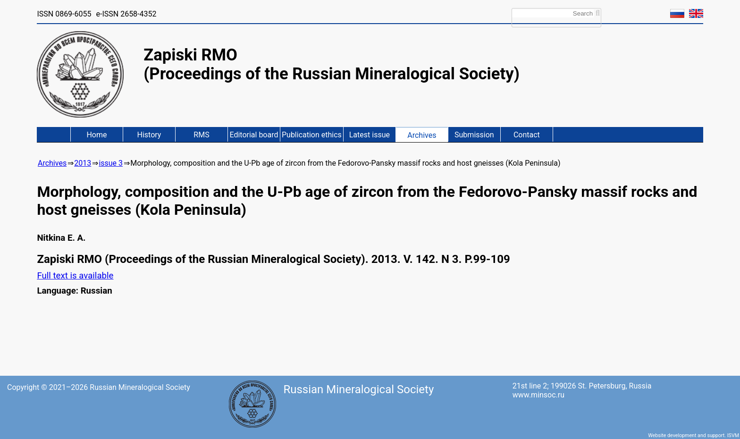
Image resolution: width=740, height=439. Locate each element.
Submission (474, 134)
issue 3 (111, 163)
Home (96, 134)
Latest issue (369, 134)
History (149, 134)
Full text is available (75, 275)
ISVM (733, 435)
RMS (201, 134)
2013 (82, 163)
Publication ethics (312, 134)
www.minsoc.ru (538, 394)
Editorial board (253, 134)
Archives (421, 135)
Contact (526, 134)
